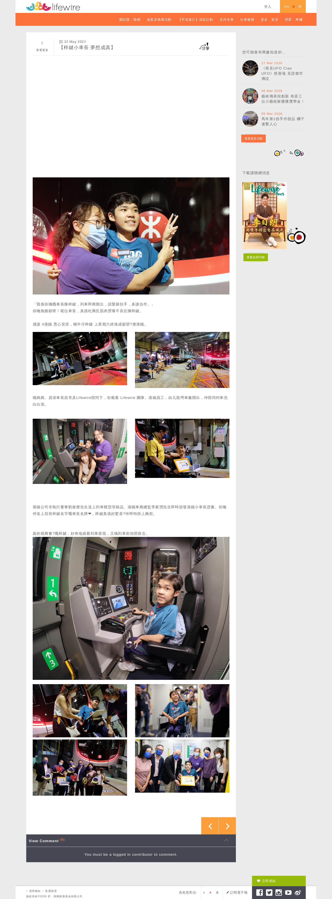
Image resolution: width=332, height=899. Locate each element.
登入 (267, 6)
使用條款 (35, 891)
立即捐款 (269, 881)
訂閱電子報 (239, 892)
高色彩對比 (188, 892)
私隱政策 (51, 891)
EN (286, 6)
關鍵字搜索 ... (229, 6)
